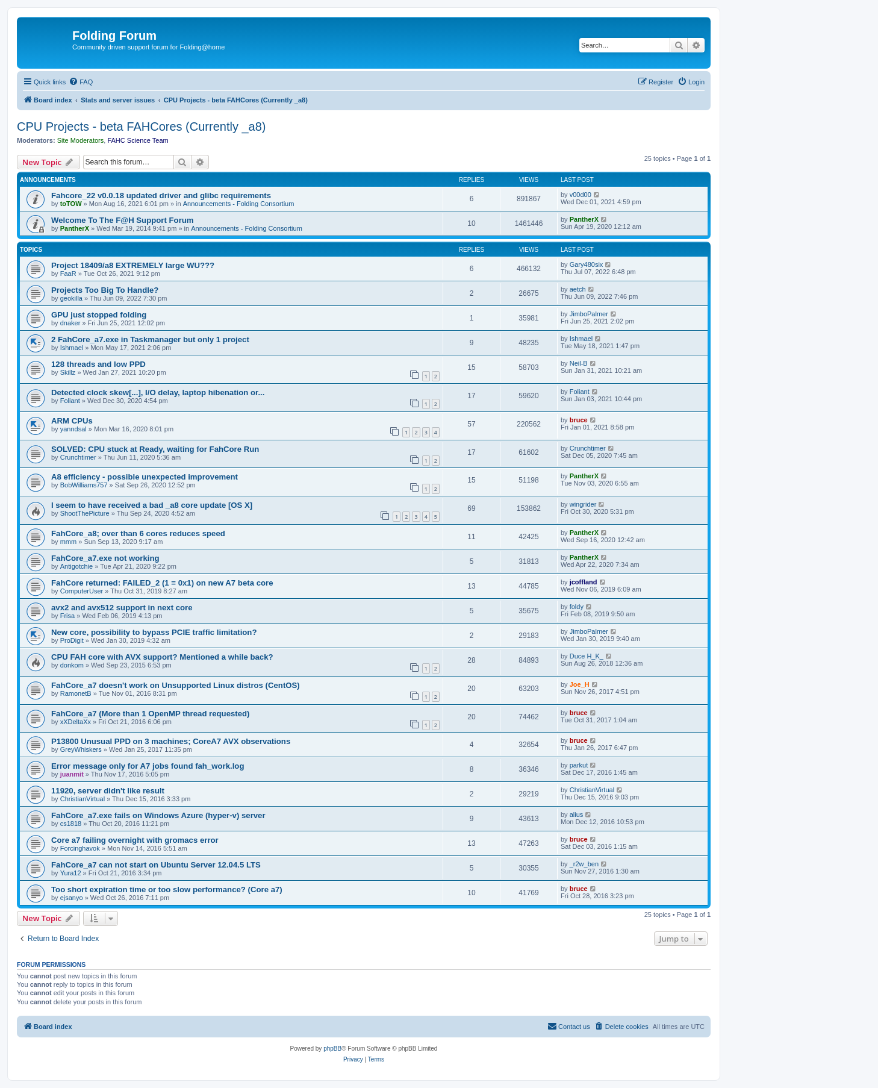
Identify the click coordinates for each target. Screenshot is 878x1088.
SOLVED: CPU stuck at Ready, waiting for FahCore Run (155, 449)
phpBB (332, 1048)
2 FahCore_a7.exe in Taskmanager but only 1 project (150, 339)
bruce (579, 420)
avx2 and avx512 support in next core (122, 607)
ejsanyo (71, 897)
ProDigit (72, 640)
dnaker (70, 323)
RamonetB (76, 693)
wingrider (583, 504)
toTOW (71, 203)
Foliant (70, 400)
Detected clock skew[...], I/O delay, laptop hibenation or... (157, 392)
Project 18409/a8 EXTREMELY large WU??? (132, 265)
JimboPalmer (589, 313)
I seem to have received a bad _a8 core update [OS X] (151, 505)
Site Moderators (80, 140)
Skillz (68, 372)
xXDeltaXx (75, 721)
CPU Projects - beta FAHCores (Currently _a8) (141, 126)
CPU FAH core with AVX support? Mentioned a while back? (162, 656)
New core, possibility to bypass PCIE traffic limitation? (154, 632)
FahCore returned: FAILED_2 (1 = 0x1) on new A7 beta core (162, 582)
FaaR (68, 273)
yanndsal (73, 429)
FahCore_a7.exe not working (105, 558)
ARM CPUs (72, 420)
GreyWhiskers (81, 749)
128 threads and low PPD (98, 364)
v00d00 (580, 194)
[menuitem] (81, 82)
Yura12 (70, 873)
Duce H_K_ (586, 656)
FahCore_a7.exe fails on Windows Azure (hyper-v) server (158, 815)
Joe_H (580, 684)
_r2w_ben (584, 864)
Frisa (67, 615)
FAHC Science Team (137, 140)
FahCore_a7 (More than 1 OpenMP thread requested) (150, 713)
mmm (68, 541)
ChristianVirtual (82, 798)
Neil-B (579, 363)
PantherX (74, 228)
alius (577, 814)
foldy (577, 606)
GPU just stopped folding (98, 314)
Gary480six (586, 264)
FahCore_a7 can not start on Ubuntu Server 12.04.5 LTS (156, 864)
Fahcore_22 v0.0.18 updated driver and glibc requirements (161, 195)
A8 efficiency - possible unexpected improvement (144, 476)
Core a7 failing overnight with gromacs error (135, 840)
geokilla (71, 298)
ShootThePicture (85, 513)
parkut (579, 765)
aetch (578, 289)
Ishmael (72, 347)
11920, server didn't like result (107, 790)
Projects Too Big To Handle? (104, 290)
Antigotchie (76, 566)
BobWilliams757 (84, 485)
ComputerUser (82, 591)
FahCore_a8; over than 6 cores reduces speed (138, 533)
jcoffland (583, 582)
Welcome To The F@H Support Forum (122, 220)
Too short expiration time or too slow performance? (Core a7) (166, 889)
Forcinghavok (80, 848)
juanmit (72, 774)
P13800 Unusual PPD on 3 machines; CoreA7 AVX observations (170, 741)
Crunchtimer (78, 457)
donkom (72, 665)
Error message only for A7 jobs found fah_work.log (147, 766)
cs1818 (70, 823)
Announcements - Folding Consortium (238, 203)
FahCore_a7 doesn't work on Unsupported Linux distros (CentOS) (175, 685)
